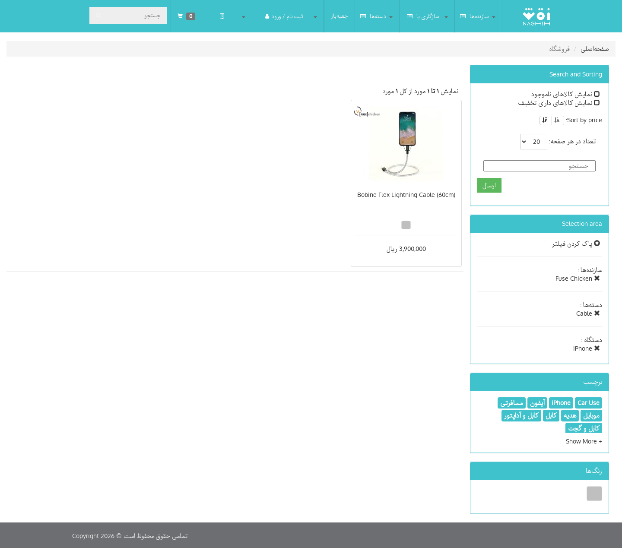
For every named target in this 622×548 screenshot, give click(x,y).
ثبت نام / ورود (284, 16)
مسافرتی (511, 403)
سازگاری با (423, 16)
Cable (588, 313)
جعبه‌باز (339, 16)
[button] (584, 441)
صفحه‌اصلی (595, 48)
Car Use (589, 403)
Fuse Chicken (577, 278)
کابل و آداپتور (521, 415)
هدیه (570, 415)
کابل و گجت (584, 428)
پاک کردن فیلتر (576, 243)
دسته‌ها (373, 16)
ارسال (489, 185)
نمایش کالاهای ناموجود (565, 94)
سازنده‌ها (474, 16)
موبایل (591, 415)
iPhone (586, 348)
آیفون (537, 403)
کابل (551, 415)
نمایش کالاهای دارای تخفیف (559, 102)
